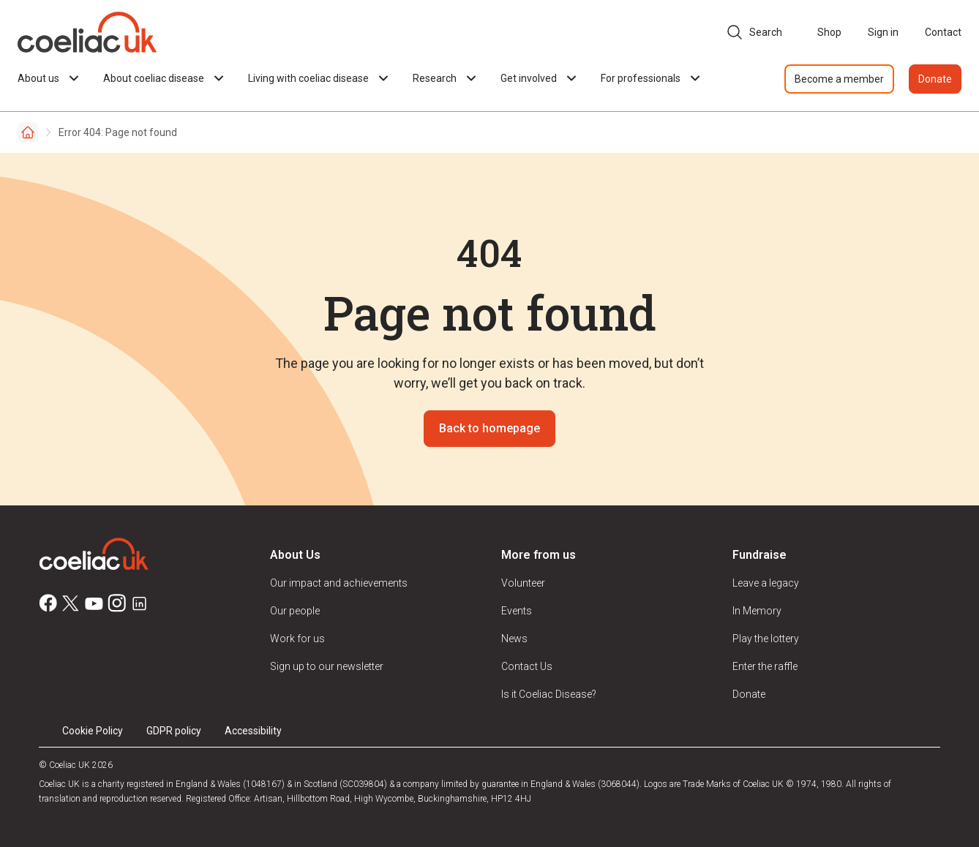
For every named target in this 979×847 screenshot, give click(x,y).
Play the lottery (765, 638)
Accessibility (253, 731)
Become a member (839, 79)
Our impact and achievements (339, 583)
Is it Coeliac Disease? (548, 694)
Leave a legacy (765, 583)
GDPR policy (173, 731)
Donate (935, 79)
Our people (295, 611)
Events (516, 611)
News (514, 638)
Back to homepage (489, 428)
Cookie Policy (92, 731)
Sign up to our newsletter (326, 666)
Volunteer (523, 583)
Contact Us (526, 666)
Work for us (297, 638)
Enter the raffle (765, 666)
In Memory (756, 611)
